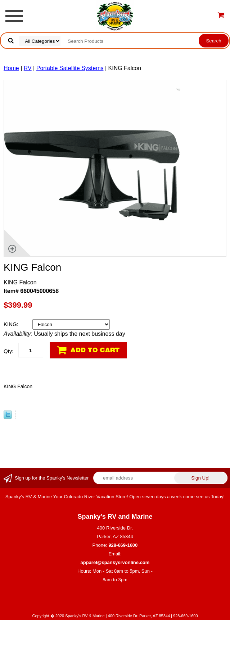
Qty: (9, 351)
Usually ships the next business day (64, 334)
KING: (12, 324)
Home (11, 68)
